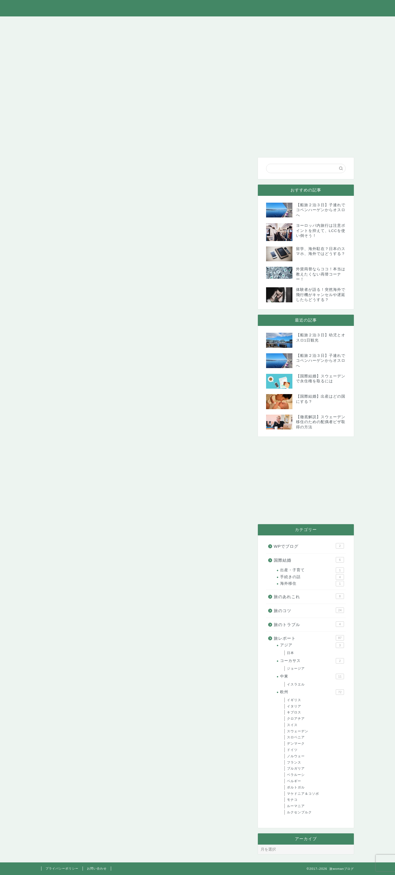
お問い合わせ (334, 23)
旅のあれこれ (99, 23)
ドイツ (292, 750)
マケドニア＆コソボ (303, 794)
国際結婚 (255, 23)
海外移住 (312, 583)
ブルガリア (296, 768)
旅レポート (138, 23)
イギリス (294, 700)
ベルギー (294, 781)
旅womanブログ (197, 8)
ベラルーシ (296, 775)
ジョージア (296, 668)
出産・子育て (312, 570)
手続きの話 (312, 577)
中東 (312, 676)
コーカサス (312, 661)
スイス (292, 725)
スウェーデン (297, 731)
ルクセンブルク (299, 812)
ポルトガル (296, 787)
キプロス (294, 712)
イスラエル (296, 684)
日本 (290, 653)
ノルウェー (296, 756)
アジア (312, 645)
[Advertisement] (306, 480)
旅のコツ (177, 23)
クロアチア (296, 719)
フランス (294, 762)
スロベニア (296, 737)
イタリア (294, 706)
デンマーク (296, 743)
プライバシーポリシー (62, 868)
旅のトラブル (216, 23)
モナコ (292, 800)
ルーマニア (296, 806)
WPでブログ (294, 23)
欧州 (312, 692)
